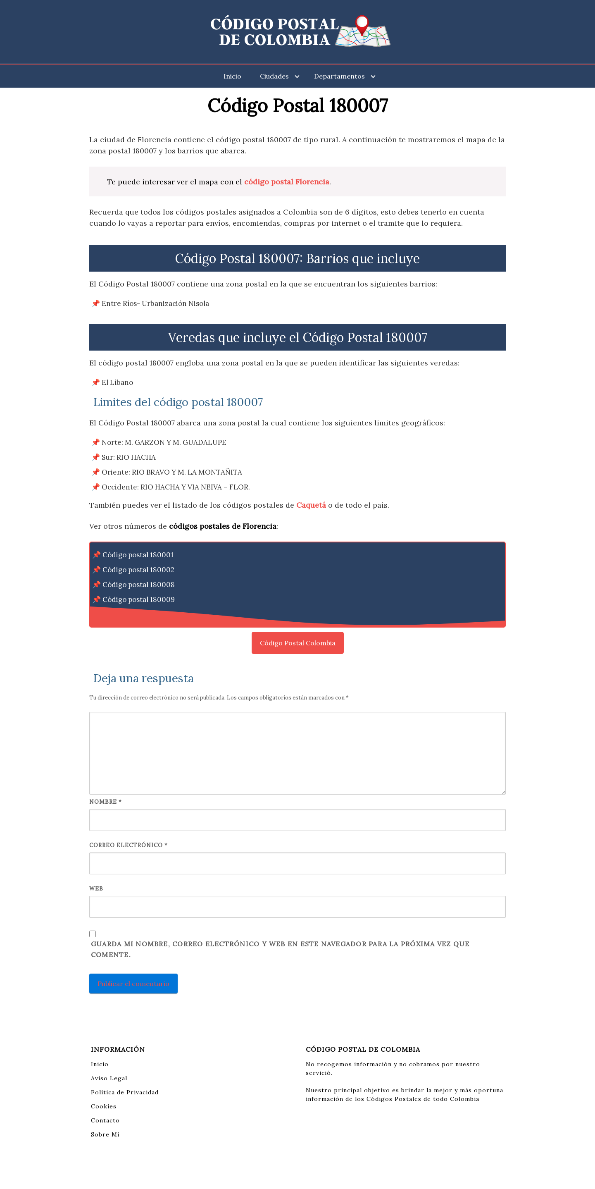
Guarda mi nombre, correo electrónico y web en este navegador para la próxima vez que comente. (280, 949)
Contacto (105, 1120)
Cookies (104, 1106)
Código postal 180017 (137, 614)
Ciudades (274, 76)
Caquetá (311, 505)
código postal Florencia (286, 181)
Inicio (232, 76)
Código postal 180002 (138, 569)
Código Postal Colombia (298, 643)
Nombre (105, 801)
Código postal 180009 (138, 599)
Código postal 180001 (138, 554)
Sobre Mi (105, 1134)
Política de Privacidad (125, 1092)
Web (96, 888)
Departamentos (339, 76)
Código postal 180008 (138, 584)
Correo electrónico (128, 845)
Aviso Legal (109, 1078)
